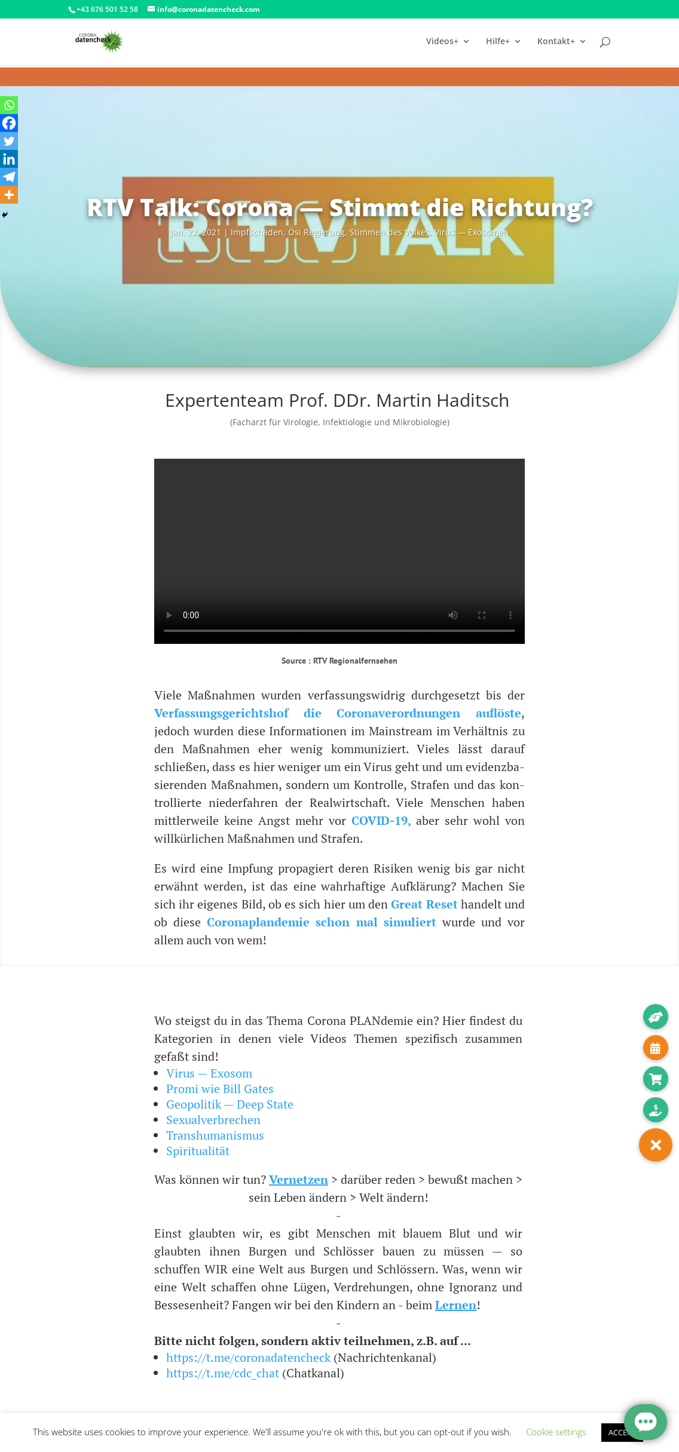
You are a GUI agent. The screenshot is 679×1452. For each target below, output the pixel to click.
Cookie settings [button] (556, 1432)
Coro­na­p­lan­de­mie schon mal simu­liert (321, 922)
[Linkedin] (9, 159)
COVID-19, (381, 820)
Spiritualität (198, 1151)
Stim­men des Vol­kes (390, 232)
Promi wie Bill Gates (220, 1088)
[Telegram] (9, 177)
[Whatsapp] (9, 105)
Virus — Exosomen (472, 232)
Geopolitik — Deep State (229, 1104)
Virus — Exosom (209, 1073)
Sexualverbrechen (213, 1120)
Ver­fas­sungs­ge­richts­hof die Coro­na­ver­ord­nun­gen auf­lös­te (337, 713)
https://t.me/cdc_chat (222, 1373)
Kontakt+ (556, 42)
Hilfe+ (498, 42)
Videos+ (442, 42)
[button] (655, 1145)
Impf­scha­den (257, 232)
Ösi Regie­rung (316, 232)
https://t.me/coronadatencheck (248, 1357)
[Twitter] (9, 141)
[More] (9, 195)
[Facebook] (9, 123)
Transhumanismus (215, 1135)
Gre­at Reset (424, 904)
